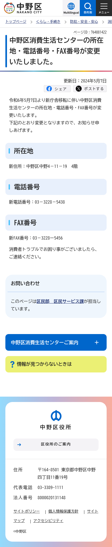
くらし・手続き (48, 21)
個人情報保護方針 (63, 511)
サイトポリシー (26, 511)
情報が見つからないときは (44, 364)
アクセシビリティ (48, 521)
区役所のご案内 (56, 444)
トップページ (15, 21)
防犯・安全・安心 (84, 21)
